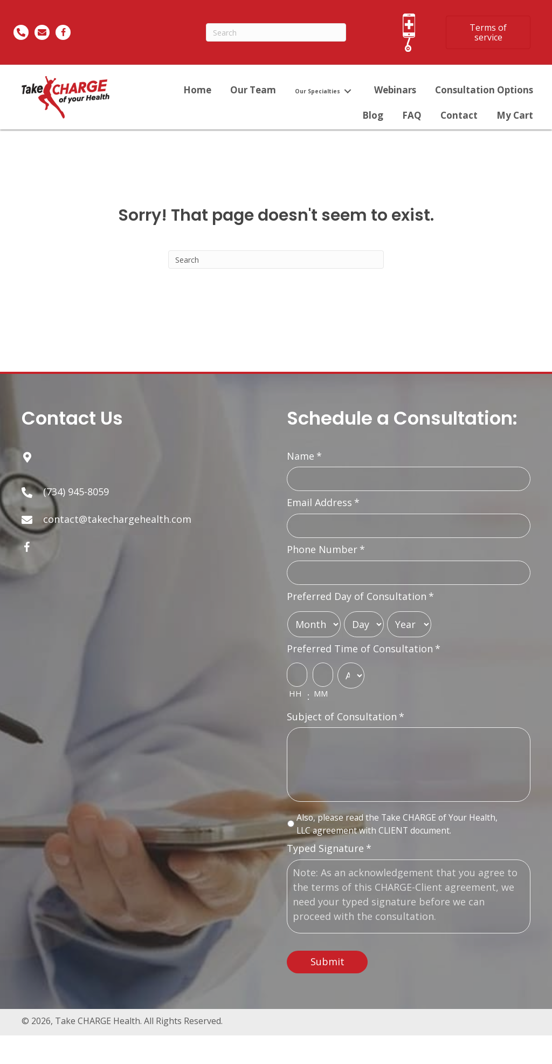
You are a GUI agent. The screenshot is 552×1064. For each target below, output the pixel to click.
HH (295, 698)
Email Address (323, 504)
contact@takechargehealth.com (117, 519)
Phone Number (326, 552)
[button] (488, 32)
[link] (197, 90)
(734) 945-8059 (76, 491)
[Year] (409, 628)
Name (304, 456)
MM (321, 698)
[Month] (314, 628)
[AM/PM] (350, 679)
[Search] (276, 32)
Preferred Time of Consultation (363, 652)
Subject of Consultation (345, 721)
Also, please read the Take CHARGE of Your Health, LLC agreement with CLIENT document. (397, 840)
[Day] (364, 628)
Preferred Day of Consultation (360, 600)
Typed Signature (329, 865)
